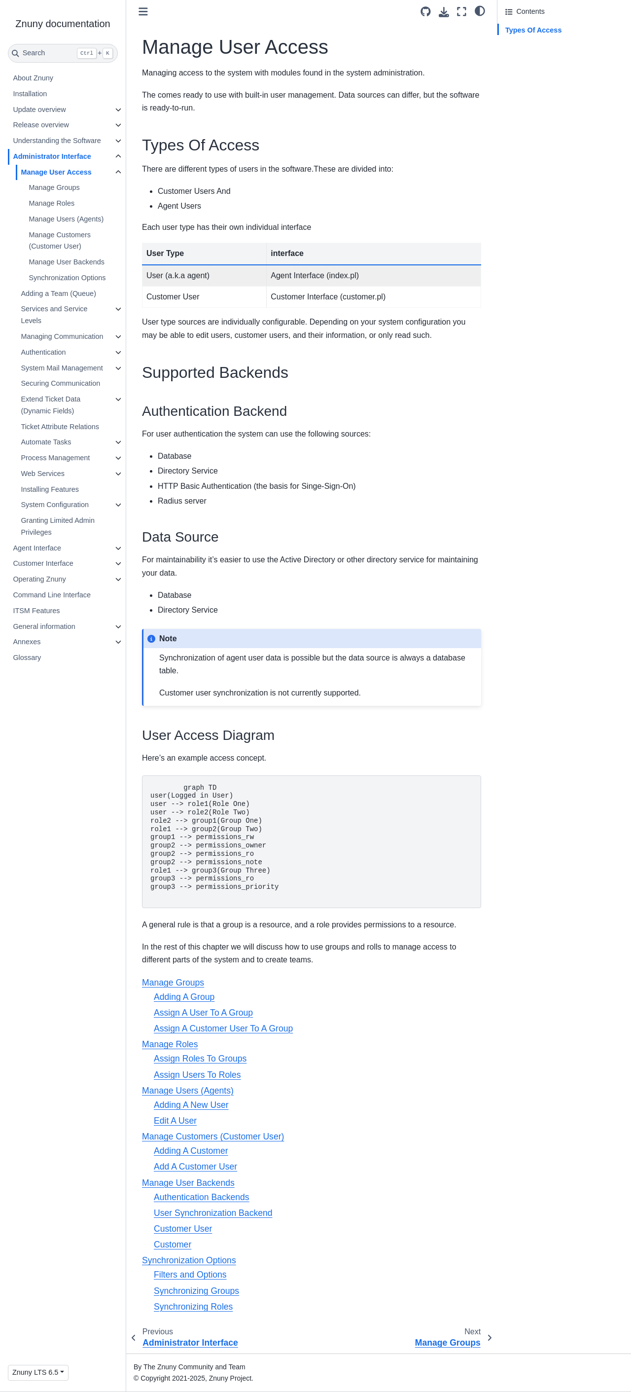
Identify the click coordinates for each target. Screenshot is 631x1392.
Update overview (39, 109)
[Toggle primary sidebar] (143, 11)
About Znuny (33, 78)
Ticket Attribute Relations (60, 427)
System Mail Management (62, 368)
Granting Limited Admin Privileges (58, 526)
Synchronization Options (67, 278)
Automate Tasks (46, 442)
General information (44, 626)
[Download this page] (444, 12)
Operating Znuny (39, 579)
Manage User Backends (67, 262)
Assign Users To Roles (197, 1075)
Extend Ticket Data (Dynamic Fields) (50, 405)
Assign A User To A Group (203, 1013)
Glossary (27, 657)
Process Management (55, 458)
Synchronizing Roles (193, 1307)
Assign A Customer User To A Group (223, 1028)
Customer (172, 1244)
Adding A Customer (191, 1151)
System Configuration (55, 505)
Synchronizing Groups (196, 1291)
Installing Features (50, 489)
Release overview (41, 125)
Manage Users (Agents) (66, 219)
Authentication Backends (201, 1197)
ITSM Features (36, 611)
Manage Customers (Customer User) (60, 241)
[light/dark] (480, 10)
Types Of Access (533, 30)
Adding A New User (191, 1105)
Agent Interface (37, 548)
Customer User (183, 1229)
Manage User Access (56, 172)
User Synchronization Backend (213, 1213)
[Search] (63, 53)
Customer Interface (43, 563)
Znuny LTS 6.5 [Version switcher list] (35, 1372)
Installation (30, 94)
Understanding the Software (57, 141)
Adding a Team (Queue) (58, 293)
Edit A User (175, 1121)
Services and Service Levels (54, 315)
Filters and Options (190, 1275)
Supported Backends (538, 44)
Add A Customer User (195, 1167)
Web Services (43, 473)
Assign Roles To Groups (200, 1058)
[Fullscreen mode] (462, 11)
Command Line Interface (52, 595)
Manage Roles (51, 203)
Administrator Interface (52, 156)
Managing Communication (62, 336)
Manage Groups (54, 187)
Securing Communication (60, 383)
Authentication (43, 352)
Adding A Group (184, 997)
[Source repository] (426, 11)
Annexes (26, 642)
